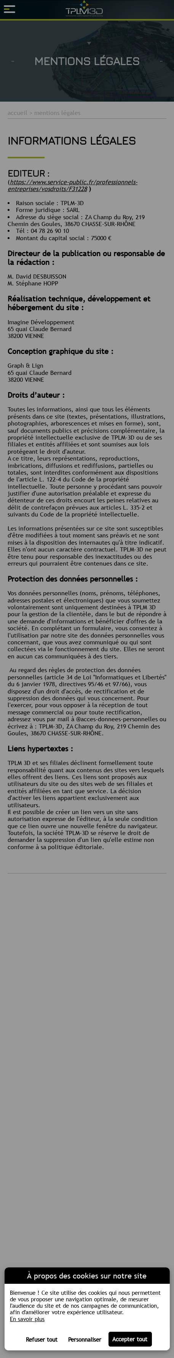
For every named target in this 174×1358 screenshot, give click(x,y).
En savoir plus (27, 1319)
